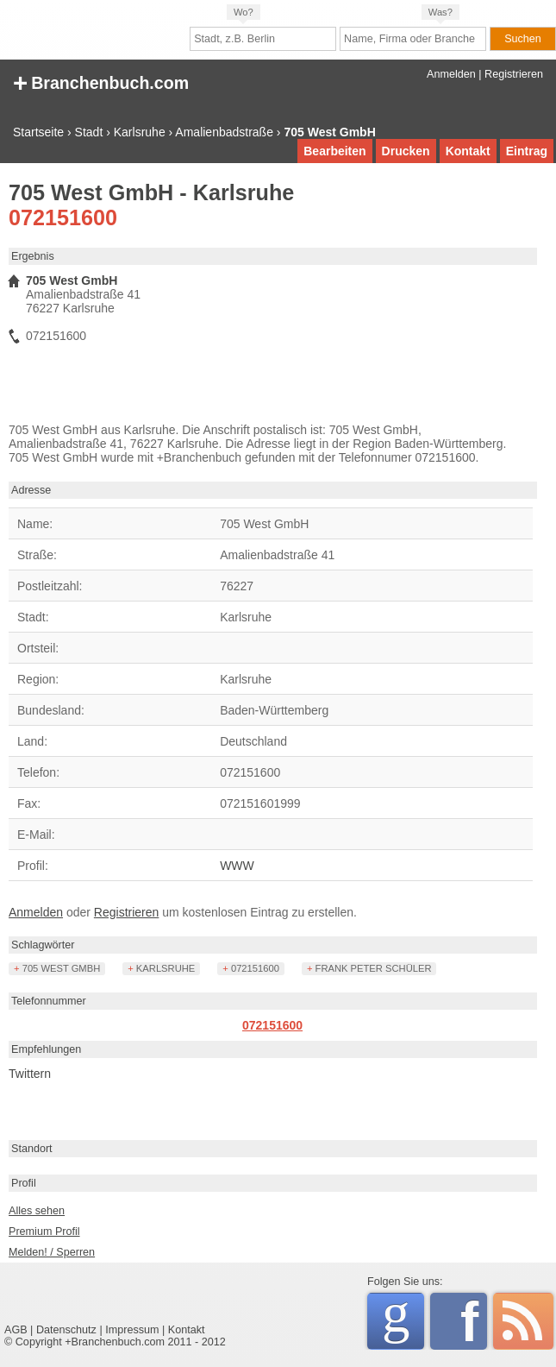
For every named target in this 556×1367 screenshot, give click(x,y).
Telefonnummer (48, 1001)
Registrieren (513, 74)
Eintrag (526, 151)
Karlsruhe (140, 132)
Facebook (473, 1321)
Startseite (38, 132)
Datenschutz (66, 1330)
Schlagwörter (43, 945)
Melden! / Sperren (52, 1252)
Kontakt (468, 151)
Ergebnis (32, 256)
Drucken (406, 151)
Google (403, 1318)
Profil (23, 1183)
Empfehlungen (46, 1049)
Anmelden (451, 74)
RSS (523, 1321)
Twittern (30, 1073)
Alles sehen (37, 1211)
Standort (32, 1149)
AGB (16, 1330)
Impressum (132, 1330)
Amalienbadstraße (224, 132)
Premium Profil (44, 1231)
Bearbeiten (334, 151)
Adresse (31, 490)
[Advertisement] (207, 388)
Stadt (89, 132)
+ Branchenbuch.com (101, 81)
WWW (237, 865)
